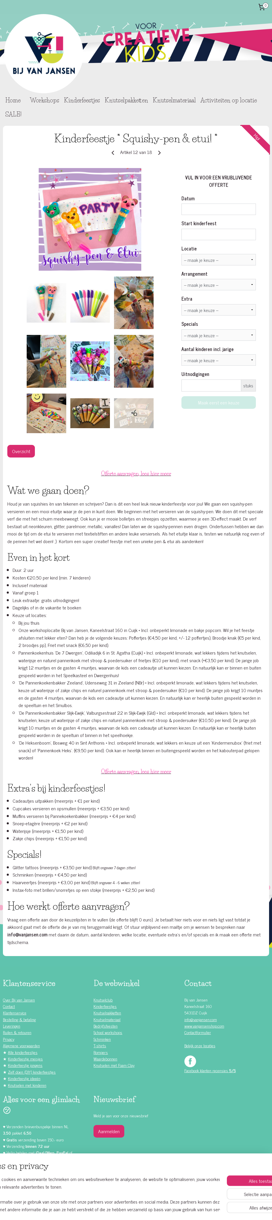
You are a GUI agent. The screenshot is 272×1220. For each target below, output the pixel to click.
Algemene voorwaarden (21, 1045)
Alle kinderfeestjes (23, 1052)
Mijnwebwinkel (185, 1209)
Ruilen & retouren (17, 1032)
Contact (9, 1006)
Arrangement (194, 273)
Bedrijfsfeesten (105, 1025)
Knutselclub (103, 999)
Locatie (189, 248)
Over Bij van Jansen (19, 999)
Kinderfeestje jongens (25, 1065)
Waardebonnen (105, 1058)
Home (13, 100)
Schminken (102, 1039)
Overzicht (21, 451)
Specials (189, 323)
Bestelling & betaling (19, 1019)
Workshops (44, 100)
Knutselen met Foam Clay (114, 1065)
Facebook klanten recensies (210, 1070)
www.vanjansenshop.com (204, 1025)
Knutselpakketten (126, 100)
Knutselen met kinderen (27, 1085)
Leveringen (11, 1025)
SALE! (13, 114)
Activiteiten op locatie (228, 100)
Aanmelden (109, 1131)
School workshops (107, 1032)
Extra (186, 298)
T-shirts (99, 1045)
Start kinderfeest (199, 223)
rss (130, 1209)
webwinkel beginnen (146, 1209)
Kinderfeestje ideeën (24, 1078)
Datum (188, 198)
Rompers (100, 1052)
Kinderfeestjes (82, 100)
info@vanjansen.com (200, 1019)
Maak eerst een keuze (218, 402)
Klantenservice (14, 1012)
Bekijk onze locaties (199, 1045)
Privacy (8, 1039)
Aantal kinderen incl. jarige (207, 349)
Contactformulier (197, 1032)
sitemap (121, 1209)
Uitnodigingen (195, 373)
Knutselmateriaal (174, 100)
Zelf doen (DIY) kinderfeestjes (32, 1071)
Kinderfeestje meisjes (25, 1058)
